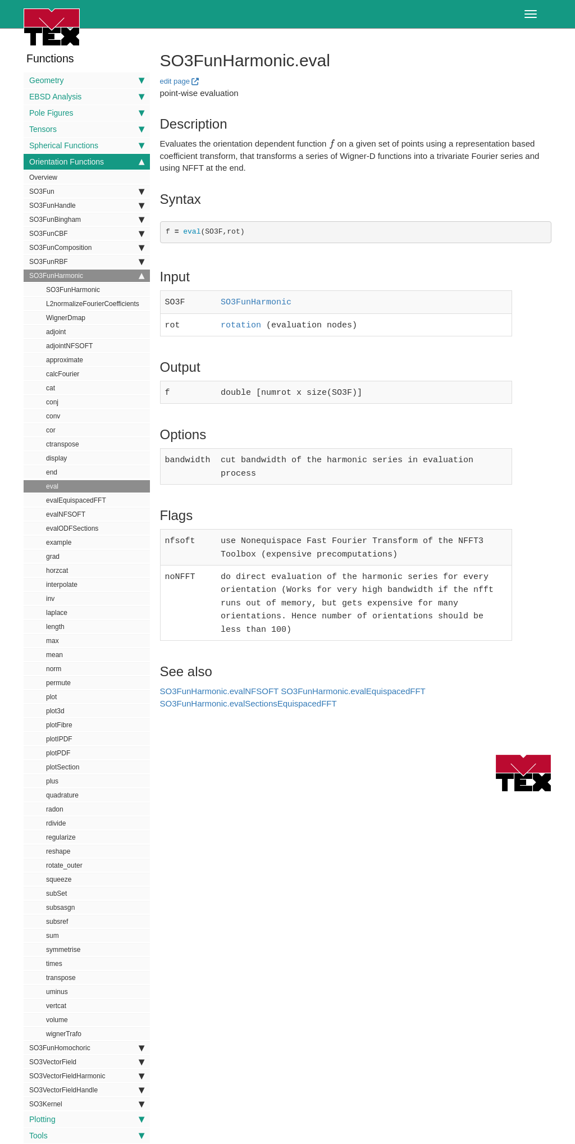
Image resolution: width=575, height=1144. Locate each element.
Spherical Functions (86, 145)
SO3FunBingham (86, 220)
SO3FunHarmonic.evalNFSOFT (219, 677)
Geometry (86, 80)
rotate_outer (64, 865)
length (55, 627)
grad (53, 556)
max (52, 641)
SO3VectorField (86, 1062)
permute (58, 683)
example (58, 542)
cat (50, 388)
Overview (43, 177)
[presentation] (332, 143)
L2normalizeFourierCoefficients (92, 304)
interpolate (61, 585)
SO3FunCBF (86, 234)
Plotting (86, 1119)
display (56, 458)
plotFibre (59, 725)
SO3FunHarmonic (86, 276)
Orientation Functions (86, 161)
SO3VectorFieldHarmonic (86, 1076)
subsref (57, 922)
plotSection (62, 767)
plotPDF (58, 753)
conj (52, 402)
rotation (241, 323)
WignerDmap (65, 318)
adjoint (56, 332)
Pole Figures (86, 112)
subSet (56, 893)
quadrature (62, 795)
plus (52, 781)
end (51, 472)
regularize (61, 837)
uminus (57, 992)
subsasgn (60, 907)
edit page (175, 81)
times (54, 964)
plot (51, 697)
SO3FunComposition (86, 248)
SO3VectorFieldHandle (86, 1090)
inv (50, 599)
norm (53, 669)
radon (54, 809)
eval (52, 486)
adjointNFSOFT (69, 346)
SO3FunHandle (86, 205)
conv (53, 416)
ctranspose (62, 444)
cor (51, 430)
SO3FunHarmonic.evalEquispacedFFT (353, 677)
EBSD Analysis (86, 96)
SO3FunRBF (86, 262)
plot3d (55, 711)
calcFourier (62, 374)
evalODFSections (72, 528)
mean (54, 655)
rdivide (56, 823)
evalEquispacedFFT (76, 500)
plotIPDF (59, 739)
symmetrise (63, 950)
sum (52, 936)
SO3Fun (86, 191)
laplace (56, 613)
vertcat (56, 1006)
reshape (58, 851)
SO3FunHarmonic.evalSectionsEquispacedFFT (248, 690)
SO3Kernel (86, 1104)
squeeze (58, 879)
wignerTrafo (63, 1034)
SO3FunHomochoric (86, 1048)
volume (57, 1020)
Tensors (86, 129)
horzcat (57, 571)
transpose (61, 978)
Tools (86, 1135)
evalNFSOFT (65, 514)
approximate (64, 360)
